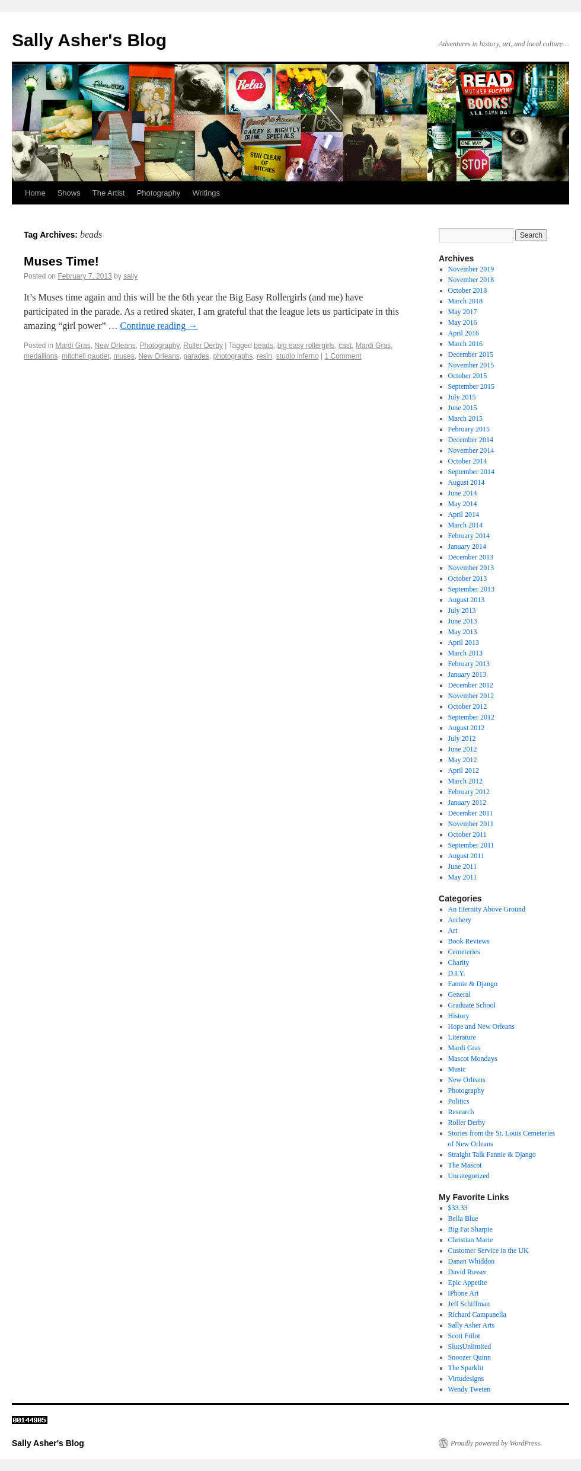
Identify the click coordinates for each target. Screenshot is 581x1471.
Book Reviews (469, 941)
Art (453, 930)
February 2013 (469, 664)
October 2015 (467, 376)
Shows (69, 192)
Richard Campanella (477, 1314)
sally (130, 276)
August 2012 (466, 728)
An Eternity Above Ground (486, 909)
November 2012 (471, 696)
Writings (206, 192)
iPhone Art (463, 1293)
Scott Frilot (464, 1336)
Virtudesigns (466, 1378)
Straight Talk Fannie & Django (492, 1154)
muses (123, 356)
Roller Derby (203, 345)
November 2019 (471, 269)
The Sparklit (466, 1368)
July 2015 (462, 397)
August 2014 (466, 482)
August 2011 (466, 856)
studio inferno (297, 356)
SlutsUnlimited (469, 1346)
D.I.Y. (456, 973)
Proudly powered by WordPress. (496, 1443)
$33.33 (458, 1208)
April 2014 (463, 514)
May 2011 (462, 877)
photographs (233, 356)
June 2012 (462, 749)
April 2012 (463, 770)
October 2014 (467, 461)
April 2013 (463, 642)
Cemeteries (464, 952)
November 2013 (471, 568)
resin (264, 356)
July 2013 (462, 610)
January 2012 (467, 802)
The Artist (108, 192)
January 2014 (467, 546)
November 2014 (471, 450)
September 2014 (471, 472)
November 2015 (471, 365)
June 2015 (462, 408)
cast (345, 345)
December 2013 (470, 557)
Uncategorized (469, 1176)
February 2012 (469, 792)
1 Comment (342, 356)
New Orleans (114, 345)
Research (461, 1112)
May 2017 (462, 312)
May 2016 (462, 322)
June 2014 (462, 493)
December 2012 (470, 685)
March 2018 (465, 301)
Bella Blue (463, 1218)
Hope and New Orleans (481, 1026)
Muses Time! (61, 261)
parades (196, 356)
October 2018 (467, 290)
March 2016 (465, 344)
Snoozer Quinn (469, 1357)
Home (35, 192)
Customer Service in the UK (488, 1250)
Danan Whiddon (471, 1261)
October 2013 (467, 578)
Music (457, 1069)
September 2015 (471, 386)
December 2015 (470, 354)
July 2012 (462, 738)
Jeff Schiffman (469, 1304)
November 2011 (471, 824)
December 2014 (470, 440)
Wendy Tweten (469, 1389)
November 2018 (471, 280)
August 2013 (466, 600)
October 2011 (467, 834)
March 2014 (465, 525)
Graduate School (472, 1005)
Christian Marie (470, 1240)
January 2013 (467, 674)
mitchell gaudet (86, 356)
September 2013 (471, 589)
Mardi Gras (72, 345)
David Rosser (467, 1272)
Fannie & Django (472, 984)
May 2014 (462, 504)
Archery (459, 920)
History (459, 1016)
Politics (459, 1101)
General (459, 994)
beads (263, 345)
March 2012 (465, 781)
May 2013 (462, 632)
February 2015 (469, 429)
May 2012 (462, 760)
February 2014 (469, 536)
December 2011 (470, 813)
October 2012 (467, 706)
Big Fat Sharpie (470, 1229)
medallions (41, 356)
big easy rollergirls (306, 345)
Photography (159, 192)
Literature (462, 1037)
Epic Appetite (467, 1282)
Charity (459, 962)
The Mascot (465, 1165)
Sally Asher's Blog (89, 40)
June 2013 (462, 621)
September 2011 (471, 845)
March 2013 (465, 653)
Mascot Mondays (472, 1058)
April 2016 (463, 333)
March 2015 (465, 418)
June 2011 (462, 866)
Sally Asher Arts (471, 1325)
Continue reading (159, 326)
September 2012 (471, 717)
